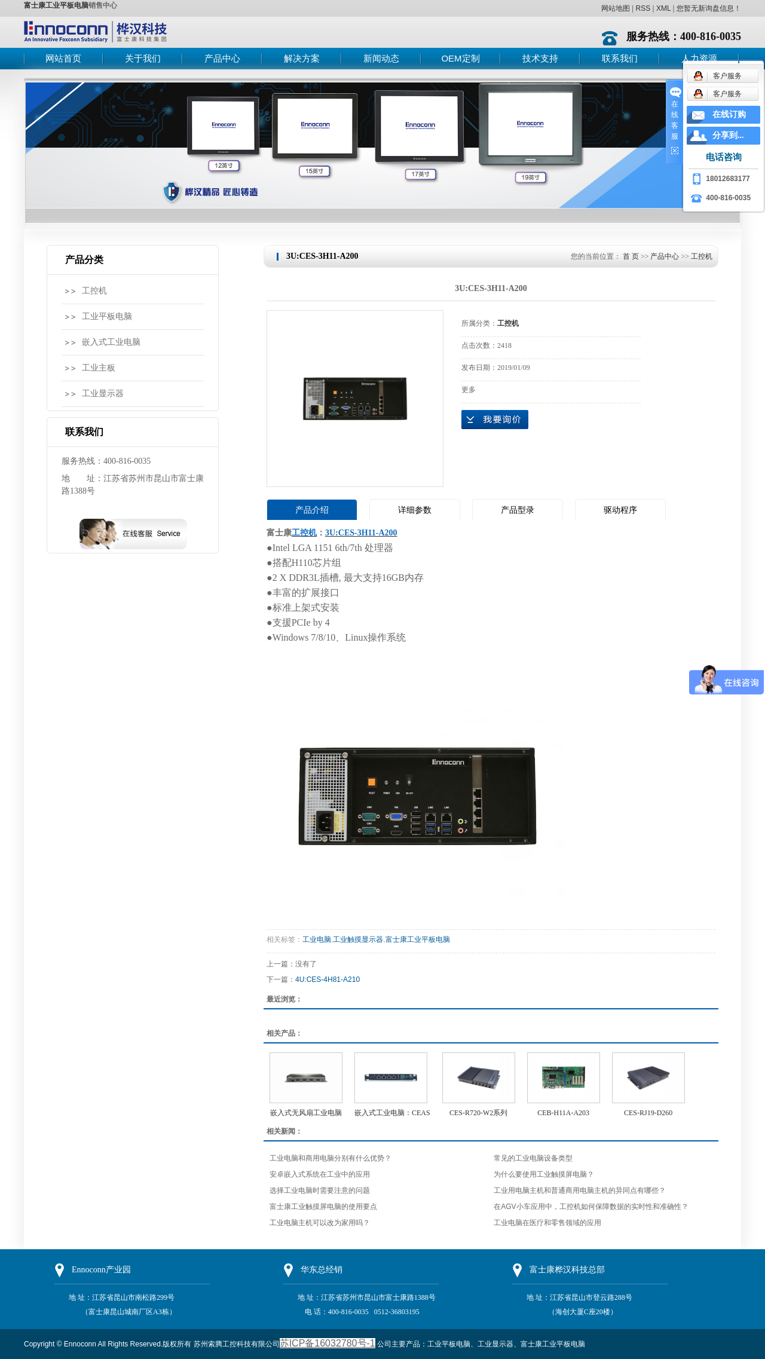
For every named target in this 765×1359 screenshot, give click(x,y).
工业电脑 (316, 939)
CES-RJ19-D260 (648, 1113)
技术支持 (540, 58)
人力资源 (699, 58)
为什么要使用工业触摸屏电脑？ (544, 1174)
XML (663, 8)
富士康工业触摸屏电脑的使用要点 (323, 1206)
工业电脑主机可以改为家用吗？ (320, 1223)
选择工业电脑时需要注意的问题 (320, 1190)
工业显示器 (103, 393)
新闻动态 (381, 58)
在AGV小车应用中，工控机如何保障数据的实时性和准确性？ (591, 1206)
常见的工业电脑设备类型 (533, 1158)
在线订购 (729, 114)
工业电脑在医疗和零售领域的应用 (547, 1223)
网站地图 (615, 8)
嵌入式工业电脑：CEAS (392, 1113)
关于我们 (143, 58)
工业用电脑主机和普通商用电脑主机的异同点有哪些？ (580, 1190)
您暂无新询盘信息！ (709, 8)
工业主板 (98, 367)
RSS (642, 8)
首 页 (631, 256)
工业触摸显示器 (358, 939)
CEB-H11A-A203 (563, 1113)
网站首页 (63, 58)
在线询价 (494, 419)
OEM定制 (460, 58)
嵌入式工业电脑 (111, 342)
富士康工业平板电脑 (56, 5)
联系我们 (620, 58)
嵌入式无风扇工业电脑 (306, 1113)
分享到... (728, 135)
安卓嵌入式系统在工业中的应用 (320, 1174)
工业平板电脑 (107, 316)
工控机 (94, 290)
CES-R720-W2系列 (478, 1113)
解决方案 (302, 58)
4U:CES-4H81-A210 (327, 979)
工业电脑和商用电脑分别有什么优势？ (330, 1158)
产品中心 (222, 58)
